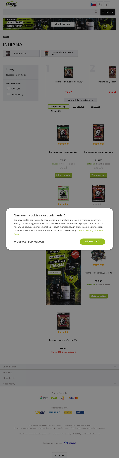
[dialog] (59, 229)
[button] (29, 241)
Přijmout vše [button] (92, 241)
